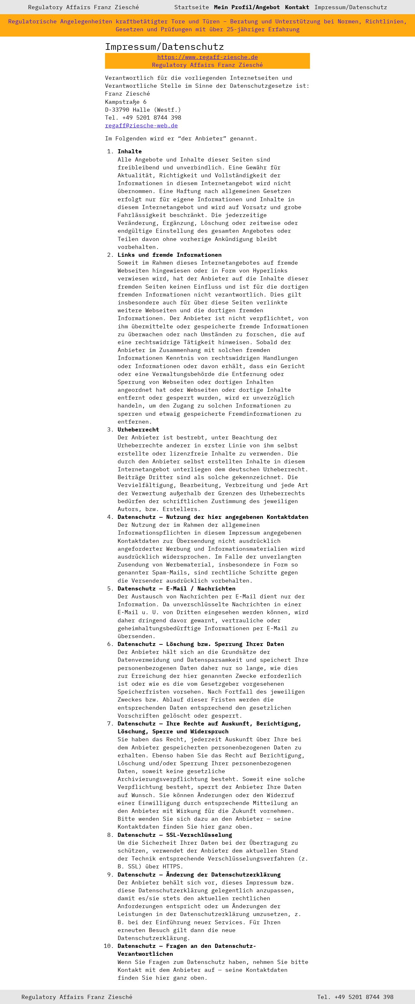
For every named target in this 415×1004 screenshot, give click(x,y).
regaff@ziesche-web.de (141, 125)
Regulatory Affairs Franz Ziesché (83, 7)
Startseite (191, 7)
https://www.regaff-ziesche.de (207, 57)
